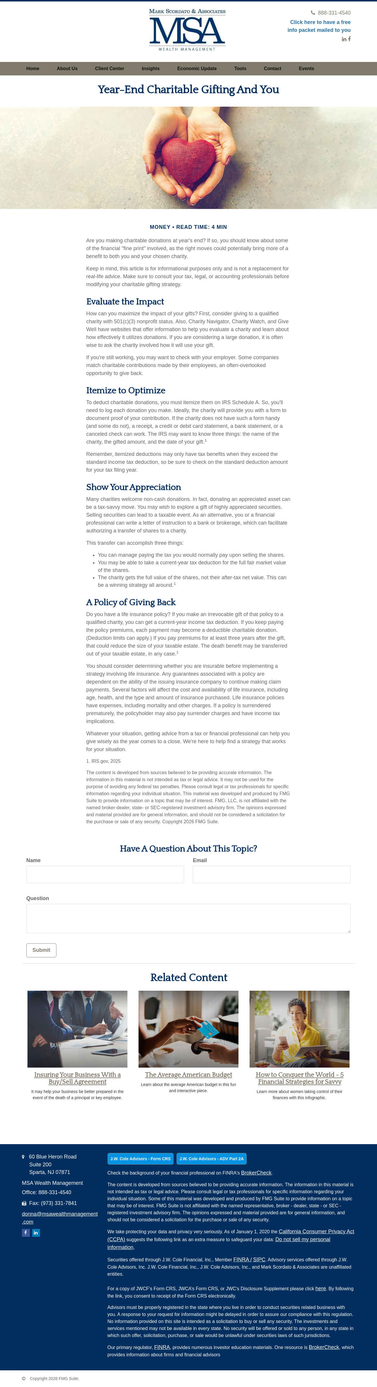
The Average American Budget (188, 1075)
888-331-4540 (331, 13)
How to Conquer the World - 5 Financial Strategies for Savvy (300, 1078)
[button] (67, 68)
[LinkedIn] (344, 39)
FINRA (243, 1260)
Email (200, 860)
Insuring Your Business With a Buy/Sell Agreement (77, 1078)
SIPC (259, 1260)
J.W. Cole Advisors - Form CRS (140, 1158)
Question (37, 898)
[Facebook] (349, 39)
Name (33, 860)
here (320, 1288)
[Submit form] (41, 950)
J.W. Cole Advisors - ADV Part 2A (211, 1158)
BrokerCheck (256, 1173)
